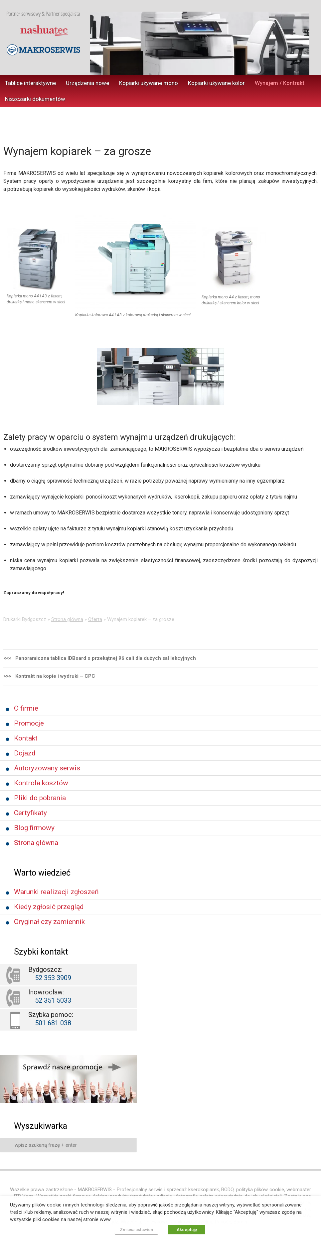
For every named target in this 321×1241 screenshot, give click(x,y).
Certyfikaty (30, 813)
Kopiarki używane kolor (216, 83)
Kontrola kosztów (41, 783)
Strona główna (67, 619)
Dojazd (25, 753)
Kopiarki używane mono (148, 83)
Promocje (29, 723)
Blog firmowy (34, 828)
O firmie (26, 708)
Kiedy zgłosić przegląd (49, 907)
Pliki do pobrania (40, 798)
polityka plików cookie (260, 1190)
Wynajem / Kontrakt (279, 83)
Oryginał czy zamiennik (49, 922)
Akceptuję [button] (187, 1229)
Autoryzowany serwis (47, 768)
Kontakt (26, 738)
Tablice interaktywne (30, 83)
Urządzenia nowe (87, 83)
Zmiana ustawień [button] (136, 1229)
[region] (199, 43)
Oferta (95, 619)
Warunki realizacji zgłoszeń (56, 892)
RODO (227, 1190)
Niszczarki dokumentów (35, 99)
